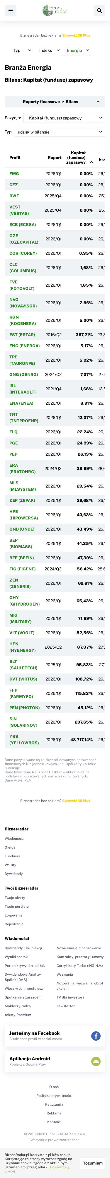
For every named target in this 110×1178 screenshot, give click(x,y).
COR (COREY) (23, 253)
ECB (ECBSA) (22, 224)
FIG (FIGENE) (22, 569)
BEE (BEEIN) (21, 557)
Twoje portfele (17, 907)
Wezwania (65, 974)
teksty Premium (18, 1015)
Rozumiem (92, 1163)
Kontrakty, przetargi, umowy (80, 957)
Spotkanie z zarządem (23, 997)
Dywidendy (14, 874)
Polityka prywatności (54, 1096)
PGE (13, 443)
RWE (14, 196)
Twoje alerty (15, 898)
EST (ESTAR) (22, 334)
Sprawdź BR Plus (76, 35)
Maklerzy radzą (18, 1006)
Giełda (10, 847)
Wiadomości (14, 839)
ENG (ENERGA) (24, 345)
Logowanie (14, 915)
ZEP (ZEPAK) (22, 500)
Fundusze (13, 856)
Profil (15, 157)
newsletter (66, 1006)
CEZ (13, 184)
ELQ (13, 432)
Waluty (10, 865)
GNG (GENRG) (23, 374)
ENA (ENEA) (21, 403)
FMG (14, 173)
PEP (13, 454)
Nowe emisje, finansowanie (79, 948)
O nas (54, 1087)
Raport (55, 157)
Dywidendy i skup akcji (23, 948)
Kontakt (54, 1122)
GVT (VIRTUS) (23, 679)
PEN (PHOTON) (24, 707)
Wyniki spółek (16, 957)
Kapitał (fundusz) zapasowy (76, 158)
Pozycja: (55, 117)
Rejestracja (14, 924)
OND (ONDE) (22, 529)
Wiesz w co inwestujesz (24, 988)
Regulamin (54, 1104)
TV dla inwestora (70, 997)
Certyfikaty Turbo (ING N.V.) (80, 966)
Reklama (54, 1113)
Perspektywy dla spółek (25, 966)
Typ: (55, 131)
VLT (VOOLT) (22, 632)
